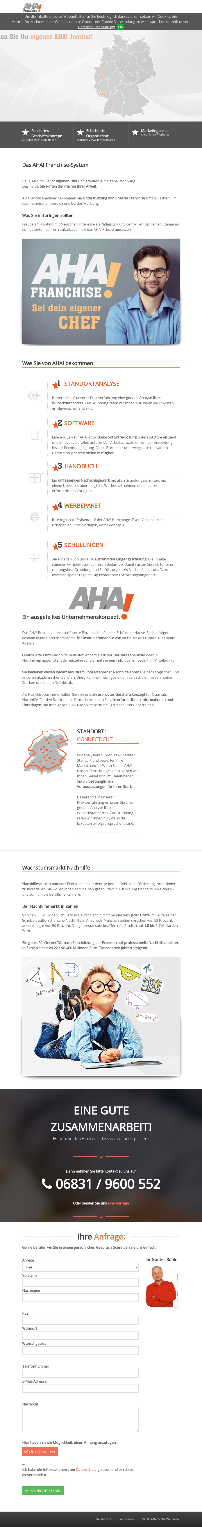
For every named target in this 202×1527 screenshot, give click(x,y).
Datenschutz (86, 1469)
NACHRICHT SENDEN (43, 1490)
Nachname (31, 1290)
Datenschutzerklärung (96, 27)
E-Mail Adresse (34, 1381)
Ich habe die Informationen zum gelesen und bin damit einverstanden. (78, 1472)
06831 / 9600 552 (101, 1184)
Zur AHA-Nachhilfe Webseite (160, 1519)
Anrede (28, 1260)
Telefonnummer (35, 1366)
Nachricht (30, 1404)
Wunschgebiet (34, 1343)
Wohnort (29, 1328)
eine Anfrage (118, 1203)
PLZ (25, 1313)
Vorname (29, 1275)
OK (120, 27)
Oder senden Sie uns (90, 1203)
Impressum (127, 1519)
